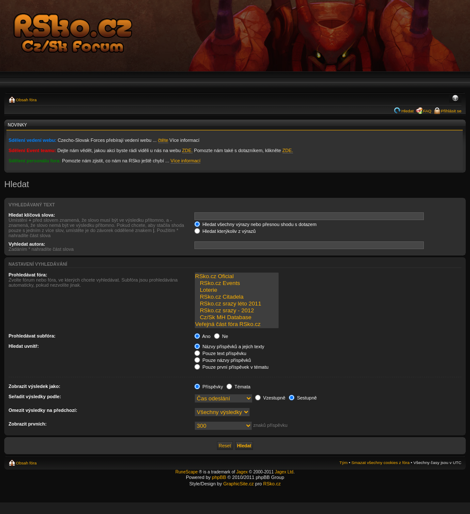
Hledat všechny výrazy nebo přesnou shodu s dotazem (255, 224)
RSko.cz (272, 483)
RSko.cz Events (236, 283)
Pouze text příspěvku (220, 353)
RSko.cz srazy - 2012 (236, 310)
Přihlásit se (451, 111)
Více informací (185, 160)
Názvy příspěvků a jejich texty (229, 346)
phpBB (219, 477)
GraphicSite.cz (238, 483)
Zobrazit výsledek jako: (34, 386)
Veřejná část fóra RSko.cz (236, 324)
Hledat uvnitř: (24, 346)
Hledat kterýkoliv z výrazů (225, 231)
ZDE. (187, 150)
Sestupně (303, 397)
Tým (343, 462)
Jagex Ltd (284, 472)
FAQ (427, 111)
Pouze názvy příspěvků (222, 360)
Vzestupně (270, 397)
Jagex (242, 472)
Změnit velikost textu (455, 99)
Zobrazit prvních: (28, 423)
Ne (221, 336)
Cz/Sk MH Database (236, 317)
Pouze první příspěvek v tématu (231, 367)
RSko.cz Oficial (236, 276)
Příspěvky (208, 386)
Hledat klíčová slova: (32, 214)
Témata (238, 386)
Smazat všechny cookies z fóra (380, 462)
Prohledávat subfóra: (32, 335)
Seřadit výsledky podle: (35, 396)
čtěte (163, 140)
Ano (202, 336)
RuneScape (187, 472)
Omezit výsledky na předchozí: (43, 410)
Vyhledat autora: (27, 244)
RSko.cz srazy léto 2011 (236, 303)
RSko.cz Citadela (236, 297)
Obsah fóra (26, 99)
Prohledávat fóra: (28, 274)
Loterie (236, 290)
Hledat (407, 111)
